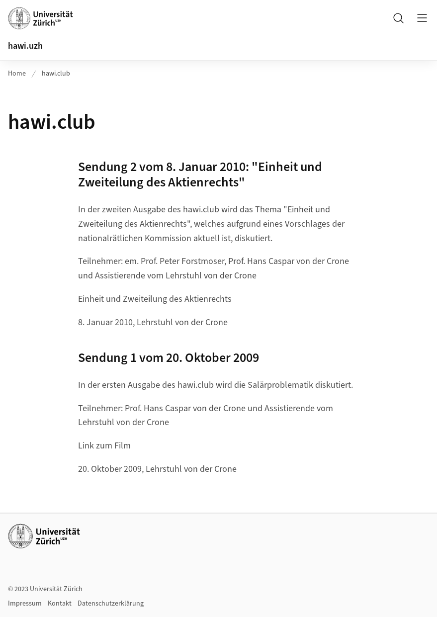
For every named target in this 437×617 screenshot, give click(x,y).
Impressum (25, 604)
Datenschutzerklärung (111, 604)
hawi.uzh (25, 46)
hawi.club (56, 74)
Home (17, 74)
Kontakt (60, 604)
